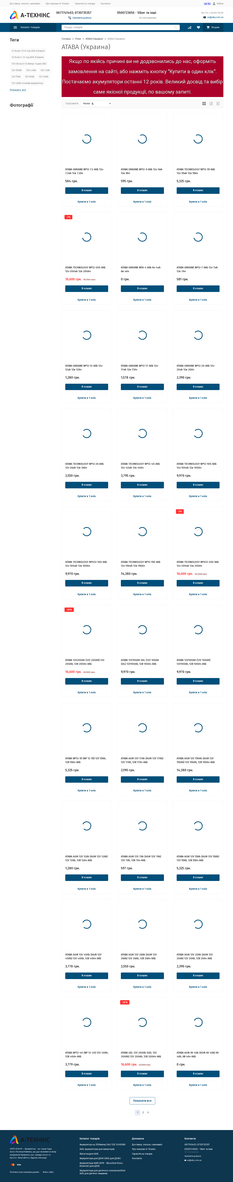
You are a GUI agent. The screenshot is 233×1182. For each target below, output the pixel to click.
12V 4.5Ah (31, 70)
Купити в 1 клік (87, 201)
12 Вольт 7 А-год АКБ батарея (28, 57)
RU (209, 3)
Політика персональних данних (24, 1172)
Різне (78, 38)
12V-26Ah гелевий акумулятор (27, 83)
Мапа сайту (48, 1172)
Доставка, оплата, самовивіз (25, 3)
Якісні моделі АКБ (89, 1153)
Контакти (105, 3)
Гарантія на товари (85, 3)
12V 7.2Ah (45, 70)
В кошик (87, 190)
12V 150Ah (17, 70)
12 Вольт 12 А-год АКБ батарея (28, 50)
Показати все (142, 1100)
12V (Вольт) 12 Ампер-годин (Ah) (29, 63)
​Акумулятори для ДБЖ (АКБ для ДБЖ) (100, 1158)
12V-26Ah (43, 76)
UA (205, 3)
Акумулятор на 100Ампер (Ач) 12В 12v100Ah (102, 1144)
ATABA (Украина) (94, 38)
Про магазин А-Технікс (57, 3)
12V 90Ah (29, 76)
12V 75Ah (16, 76)
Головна (66, 38)
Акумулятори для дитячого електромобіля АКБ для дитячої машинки (102, 1172)
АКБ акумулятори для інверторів (97, 1149)
